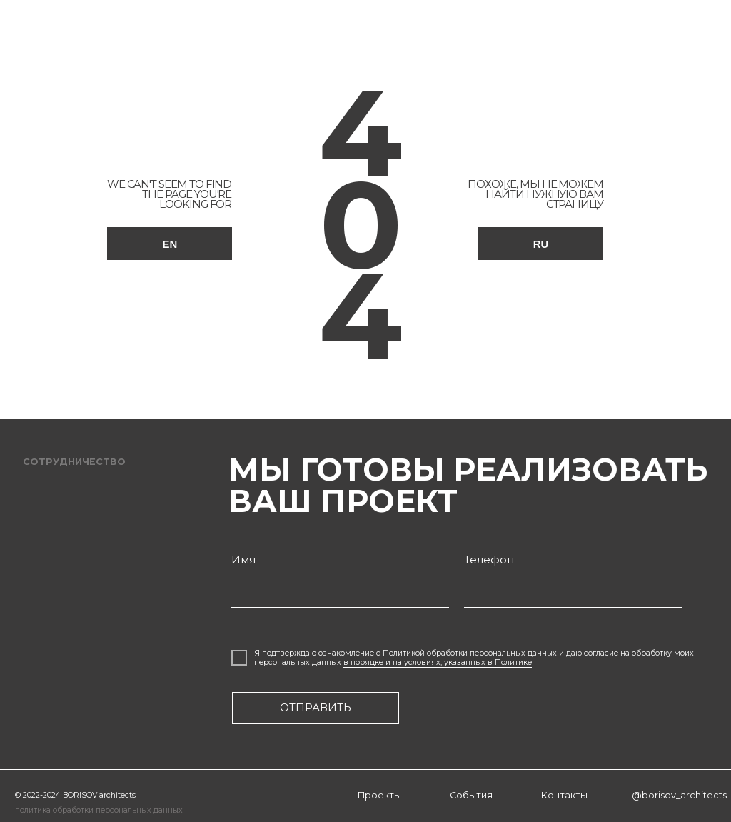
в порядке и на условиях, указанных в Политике (437, 662)
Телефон (489, 559)
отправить (315, 707)
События (471, 795)
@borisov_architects (679, 795)
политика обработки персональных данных (99, 810)
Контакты (564, 795)
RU (541, 244)
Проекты (379, 795)
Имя (243, 559)
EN (170, 244)
